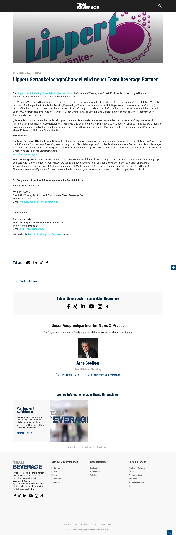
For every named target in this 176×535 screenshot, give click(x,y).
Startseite (72, 447)
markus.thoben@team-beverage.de (39, 201)
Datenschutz (56, 479)
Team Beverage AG (71, 524)
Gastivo (131, 471)
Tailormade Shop (135, 475)
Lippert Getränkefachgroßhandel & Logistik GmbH (43, 93)
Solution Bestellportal (137, 468)
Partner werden (57, 468)
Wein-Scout (133, 479)
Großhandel (94, 468)
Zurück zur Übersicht (26, 281)
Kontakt (54, 475)
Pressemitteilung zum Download (45, 234)
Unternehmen (86, 447)
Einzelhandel (95, 471)
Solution (93, 475)
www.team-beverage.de (26, 154)
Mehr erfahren (25, 433)
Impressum (55, 482)
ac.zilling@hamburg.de (32, 228)
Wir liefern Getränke (136, 482)
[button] (35, 262)
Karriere (54, 471)
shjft (130, 486)
